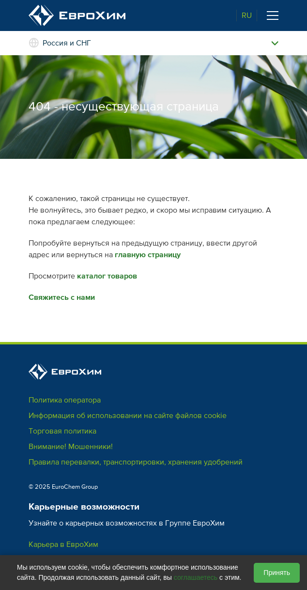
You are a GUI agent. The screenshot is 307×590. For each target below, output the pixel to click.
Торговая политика (62, 431)
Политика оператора (65, 400)
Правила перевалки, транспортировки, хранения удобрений (136, 462)
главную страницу (148, 255)
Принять (276, 572)
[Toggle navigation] (272, 15)
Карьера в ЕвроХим (63, 544)
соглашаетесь (195, 577)
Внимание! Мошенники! (71, 446)
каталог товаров (107, 276)
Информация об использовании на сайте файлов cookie (128, 415)
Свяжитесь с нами (62, 297)
